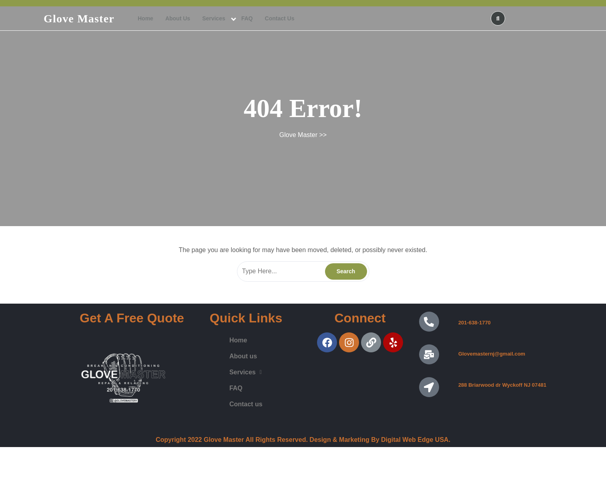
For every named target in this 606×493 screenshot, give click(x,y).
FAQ (247, 18)
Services (213, 18)
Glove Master (79, 18)
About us (177, 18)
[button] (245, 372)
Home (145, 18)
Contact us (280, 18)
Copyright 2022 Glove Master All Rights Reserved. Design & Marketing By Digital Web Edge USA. (303, 439)
